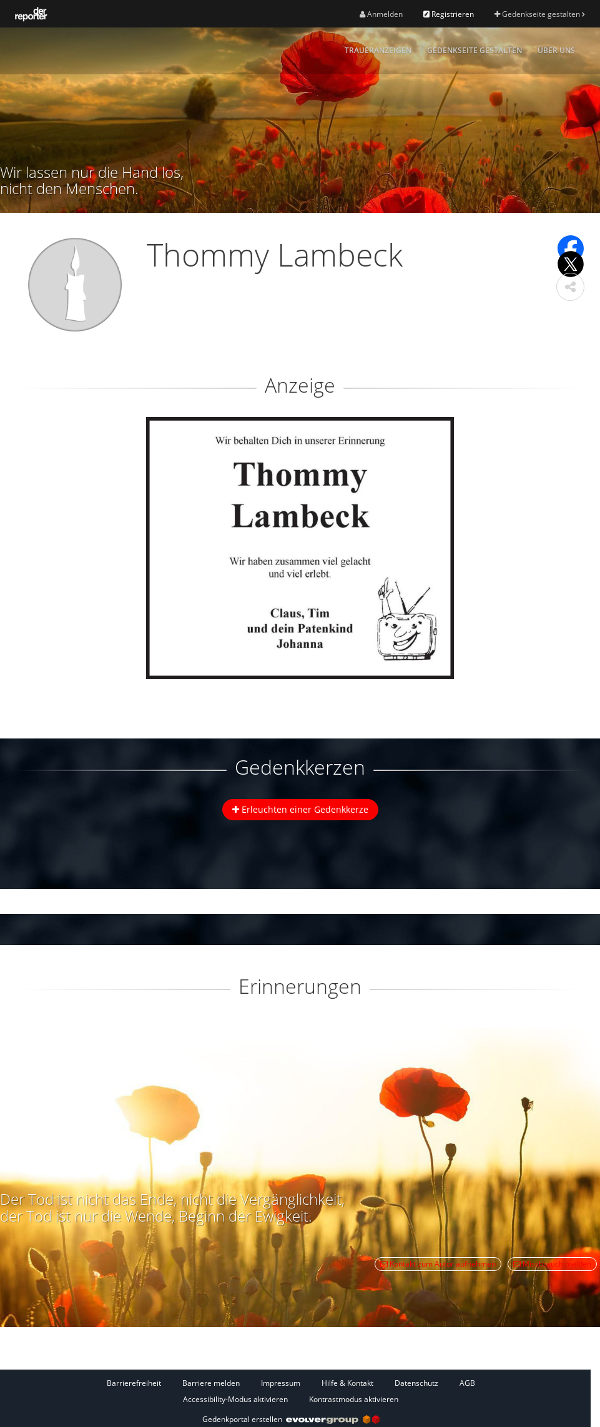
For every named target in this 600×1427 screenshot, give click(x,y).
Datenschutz (416, 1383)
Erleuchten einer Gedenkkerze (300, 809)
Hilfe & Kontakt (347, 1383)
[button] (570, 287)
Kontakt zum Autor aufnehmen (438, 1263)
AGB (467, 1383)
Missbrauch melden (552, 1263)
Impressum (280, 1383)
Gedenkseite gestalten (539, 14)
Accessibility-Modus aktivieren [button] (235, 1399)
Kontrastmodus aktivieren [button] (353, 1399)
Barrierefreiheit (134, 1383)
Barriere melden (211, 1383)
